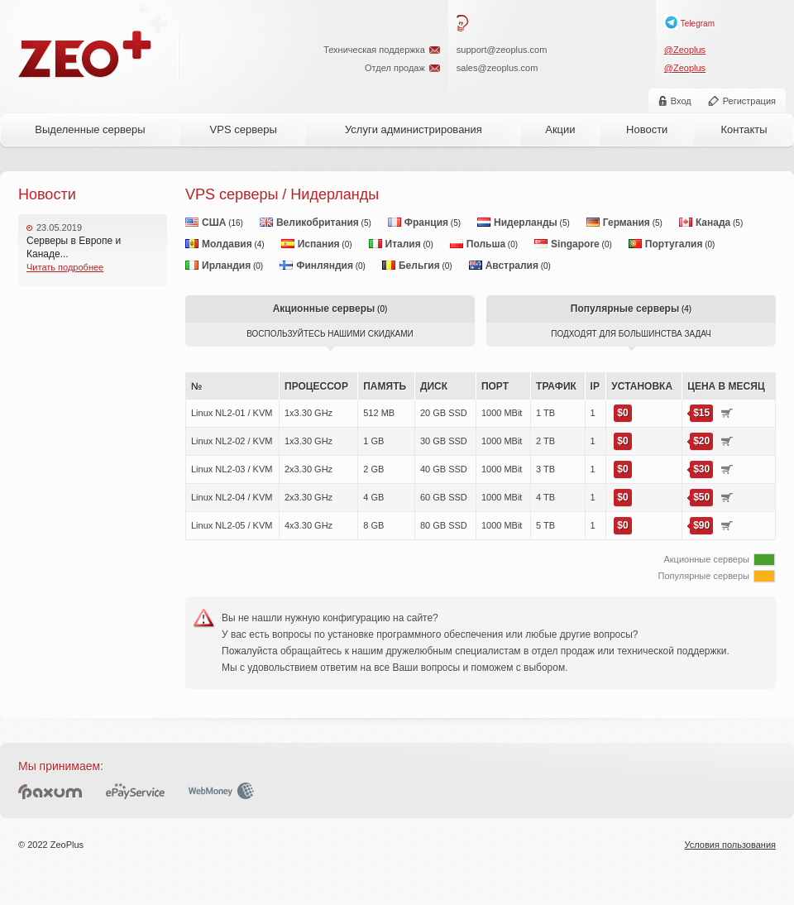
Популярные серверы (625, 308)
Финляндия (324, 265)
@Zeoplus (685, 50)
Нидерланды (525, 222)
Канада (713, 222)
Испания (319, 244)
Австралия (511, 265)
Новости (646, 129)
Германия (626, 222)
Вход (681, 101)
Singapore (575, 244)
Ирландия (226, 265)
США (214, 222)
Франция (426, 222)
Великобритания (317, 222)
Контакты (743, 129)
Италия (403, 244)
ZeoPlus (85, 55)
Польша (485, 244)
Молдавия (227, 244)
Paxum (50, 791)
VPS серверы (243, 129)
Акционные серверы (324, 308)
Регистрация (749, 101)
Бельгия (419, 265)
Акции (560, 129)
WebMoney (221, 791)
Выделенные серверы (90, 129)
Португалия (674, 244)
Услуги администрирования (413, 129)
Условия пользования (730, 845)
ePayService (135, 791)
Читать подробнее (64, 267)
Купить (727, 413)
